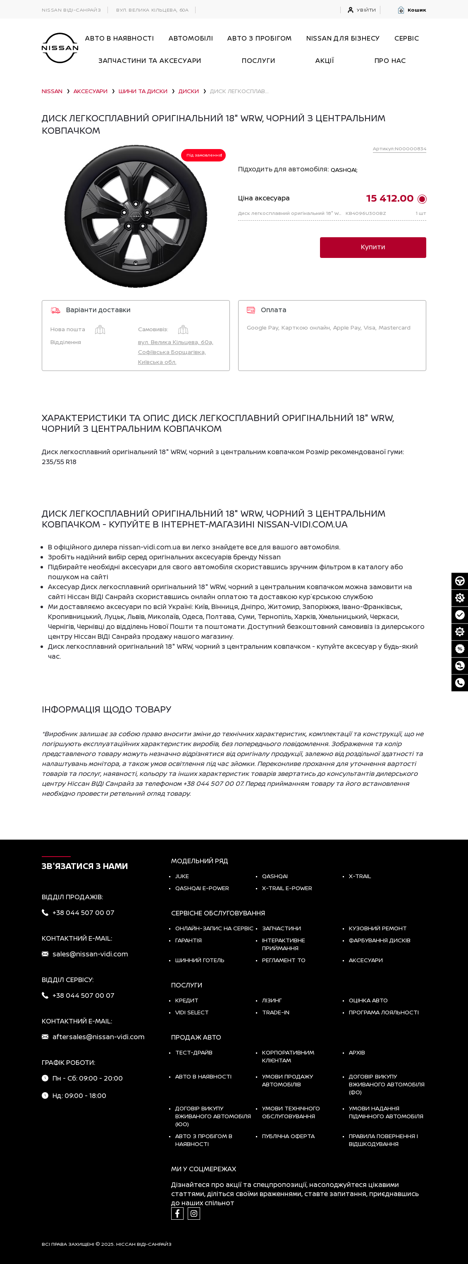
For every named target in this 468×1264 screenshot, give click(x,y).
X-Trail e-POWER (287, 888)
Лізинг (272, 1000)
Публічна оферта (288, 1136)
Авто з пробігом (259, 38)
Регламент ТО (284, 960)
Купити (373, 246)
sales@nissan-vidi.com (90, 953)
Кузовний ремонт (378, 928)
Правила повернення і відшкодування (383, 1140)
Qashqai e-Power (202, 888)
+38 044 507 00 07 (84, 912)
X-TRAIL (360, 876)
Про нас (390, 60)
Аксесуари (366, 960)
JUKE (182, 876)
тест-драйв (194, 1052)
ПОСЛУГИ (258, 60)
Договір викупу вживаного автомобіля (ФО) (387, 1084)
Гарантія (188, 940)
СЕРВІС (406, 38)
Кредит (186, 1000)
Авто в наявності (203, 1076)
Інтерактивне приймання (283, 944)
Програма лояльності (384, 1012)
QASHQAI (275, 876)
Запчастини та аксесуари (149, 60)
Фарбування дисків (380, 940)
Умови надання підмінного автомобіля (386, 1112)
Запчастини (281, 928)
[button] (411, 10)
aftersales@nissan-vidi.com (99, 1036)
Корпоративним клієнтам (288, 1056)
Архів (357, 1052)
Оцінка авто (368, 1000)
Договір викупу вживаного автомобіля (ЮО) (213, 1116)
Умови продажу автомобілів (287, 1080)
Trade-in (275, 1012)
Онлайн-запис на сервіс (214, 928)
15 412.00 (390, 198)
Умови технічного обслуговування (291, 1112)
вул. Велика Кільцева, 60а (152, 10)
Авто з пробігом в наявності (203, 1140)
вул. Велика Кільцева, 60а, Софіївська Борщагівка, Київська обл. (175, 352)
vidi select (192, 1012)
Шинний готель (199, 960)
